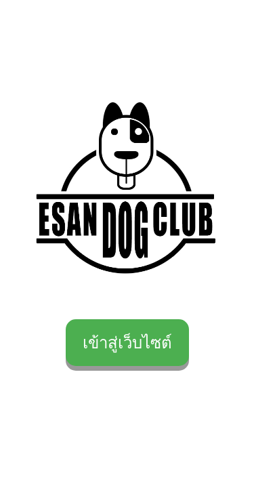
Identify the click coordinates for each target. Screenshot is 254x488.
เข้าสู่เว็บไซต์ (127, 342)
